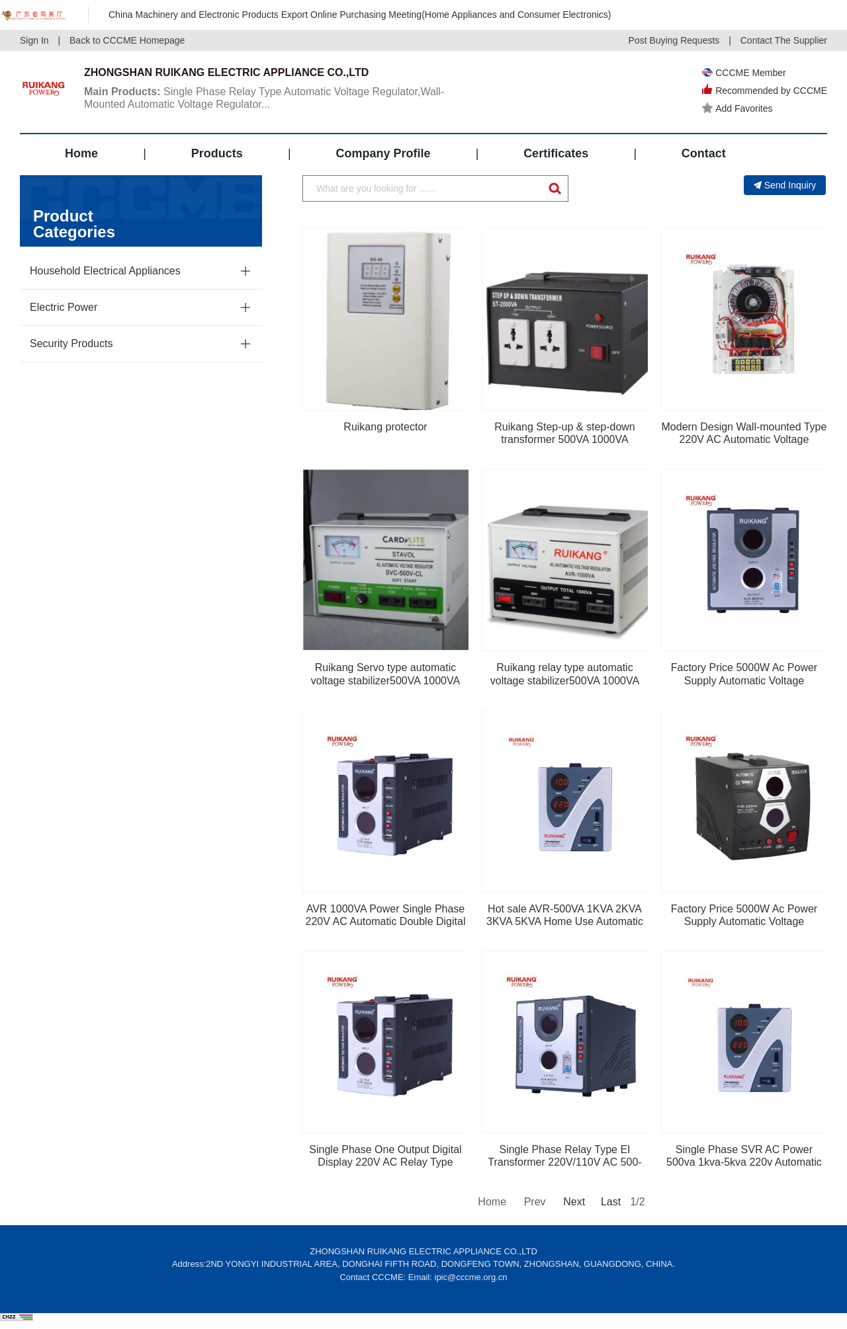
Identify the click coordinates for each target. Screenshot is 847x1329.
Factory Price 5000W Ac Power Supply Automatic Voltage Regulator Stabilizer (744, 921)
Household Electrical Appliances (105, 270)
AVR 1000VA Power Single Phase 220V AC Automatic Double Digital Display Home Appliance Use (386, 921)
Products (217, 153)
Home (81, 153)
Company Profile (382, 153)
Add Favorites (737, 108)
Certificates (555, 153)
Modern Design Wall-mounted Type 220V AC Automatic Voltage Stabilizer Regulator (744, 439)
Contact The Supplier (783, 40)
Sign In (34, 40)
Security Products (71, 343)
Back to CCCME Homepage (127, 40)
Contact (704, 153)
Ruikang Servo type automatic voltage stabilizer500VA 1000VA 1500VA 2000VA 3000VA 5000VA (385, 680)
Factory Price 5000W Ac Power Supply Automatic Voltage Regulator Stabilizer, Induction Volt (744, 680)
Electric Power (63, 307)
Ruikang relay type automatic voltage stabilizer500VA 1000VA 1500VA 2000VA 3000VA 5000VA (565, 680)
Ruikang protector (385, 426)
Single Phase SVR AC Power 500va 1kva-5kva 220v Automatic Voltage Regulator (744, 1162)
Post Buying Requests (674, 40)
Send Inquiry (785, 185)
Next (573, 1201)
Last (611, 1201)
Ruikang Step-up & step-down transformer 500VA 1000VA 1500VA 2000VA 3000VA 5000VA (565, 439)
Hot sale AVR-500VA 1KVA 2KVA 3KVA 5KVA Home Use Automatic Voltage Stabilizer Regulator (564, 921)
